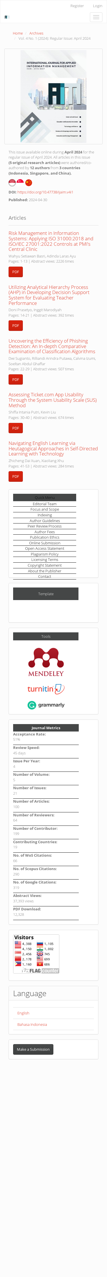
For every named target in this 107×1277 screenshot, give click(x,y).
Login (97, 5)
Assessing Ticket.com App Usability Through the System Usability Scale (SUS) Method (53, 399)
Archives (36, 33)
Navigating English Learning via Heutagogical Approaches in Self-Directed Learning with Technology (53, 448)
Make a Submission (33, 1049)
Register (77, 5)
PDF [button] (15, 271)
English (23, 1013)
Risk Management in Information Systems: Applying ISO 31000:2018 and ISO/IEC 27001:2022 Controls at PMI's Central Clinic (51, 241)
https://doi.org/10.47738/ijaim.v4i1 (45, 192)
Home (18, 33)
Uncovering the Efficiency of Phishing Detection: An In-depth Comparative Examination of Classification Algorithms (52, 346)
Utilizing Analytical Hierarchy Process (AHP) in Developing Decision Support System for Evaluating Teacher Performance (49, 295)
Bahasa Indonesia (32, 1024)
